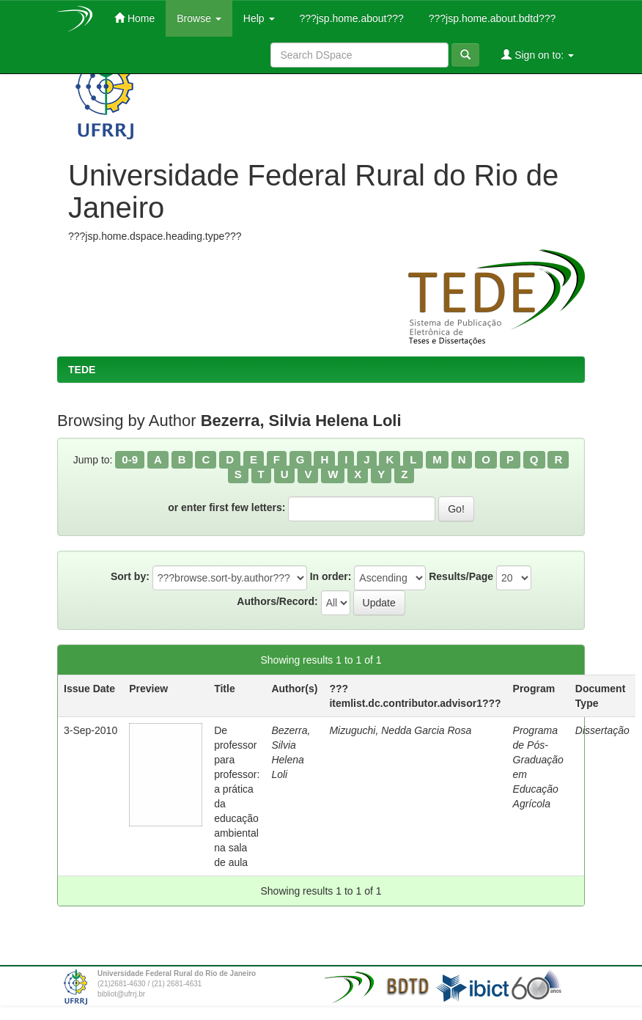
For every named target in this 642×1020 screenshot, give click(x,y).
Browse (199, 18)
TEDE (81, 369)
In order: (331, 576)
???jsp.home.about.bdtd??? (491, 18)
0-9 (130, 459)
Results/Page (461, 576)
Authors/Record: (277, 601)
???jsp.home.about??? (350, 18)
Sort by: (130, 576)
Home (134, 18)
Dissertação (602, 730)
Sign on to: (537, 54)
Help (259, 18)
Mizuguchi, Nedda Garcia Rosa (400, 730)
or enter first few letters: (226, 507)
